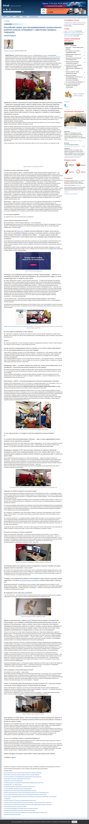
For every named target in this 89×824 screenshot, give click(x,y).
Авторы (18, 16)
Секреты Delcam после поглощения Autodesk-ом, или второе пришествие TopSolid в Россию (25, 812)
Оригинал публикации (9, 50)
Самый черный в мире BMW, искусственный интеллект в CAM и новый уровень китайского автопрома (28, 804)
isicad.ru (79, 180)
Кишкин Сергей (67, 131)
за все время (73, 45)
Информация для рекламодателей (71, 193)
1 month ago (77, 157)
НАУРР (29, 620)
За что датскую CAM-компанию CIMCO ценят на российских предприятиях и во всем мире (25, 794)
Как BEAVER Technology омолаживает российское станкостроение (19, 786)
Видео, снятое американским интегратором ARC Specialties (18, 326)
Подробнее (66, 191)
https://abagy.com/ (38, 270)
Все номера (67, 101)
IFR (25, 642)
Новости (5, 16)
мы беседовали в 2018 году (53, 56)
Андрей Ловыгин (10, 35)
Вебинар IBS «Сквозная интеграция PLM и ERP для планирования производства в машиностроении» (74, 34)
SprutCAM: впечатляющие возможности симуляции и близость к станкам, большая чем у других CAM (27, 802)
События (24, 16)
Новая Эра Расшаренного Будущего (12, 814)
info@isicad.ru (78, 185)
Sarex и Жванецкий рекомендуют (70, 140)
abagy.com (20, 231)
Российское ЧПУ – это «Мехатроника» (13, 784)
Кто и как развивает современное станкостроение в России (18, 788)
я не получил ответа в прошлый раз (29, 580)
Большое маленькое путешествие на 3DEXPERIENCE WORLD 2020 (20, 800)
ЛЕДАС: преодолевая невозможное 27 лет (72, 146)
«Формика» (30, 55)
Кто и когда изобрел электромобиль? (74, 82)
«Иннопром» (45, 55)
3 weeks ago (79, 140)
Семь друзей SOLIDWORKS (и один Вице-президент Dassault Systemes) (21, 808)
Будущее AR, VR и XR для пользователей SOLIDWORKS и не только (20, 790)
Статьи (11, 16)
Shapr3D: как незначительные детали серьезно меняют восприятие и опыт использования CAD (26, 792)
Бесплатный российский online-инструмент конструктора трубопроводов (73, 85)
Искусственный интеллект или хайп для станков (15, 806)
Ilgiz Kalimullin (66, 143)
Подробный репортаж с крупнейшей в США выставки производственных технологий (23, 782)
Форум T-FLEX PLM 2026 (70, 31)
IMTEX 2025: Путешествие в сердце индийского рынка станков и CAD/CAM (21, 774)
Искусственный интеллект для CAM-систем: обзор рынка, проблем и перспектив (23, 772)
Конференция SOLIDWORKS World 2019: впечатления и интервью (19, 810)
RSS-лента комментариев (70, 127)
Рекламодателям (34, 16)
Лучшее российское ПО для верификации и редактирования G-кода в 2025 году (22, 776)
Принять (74, 821)
